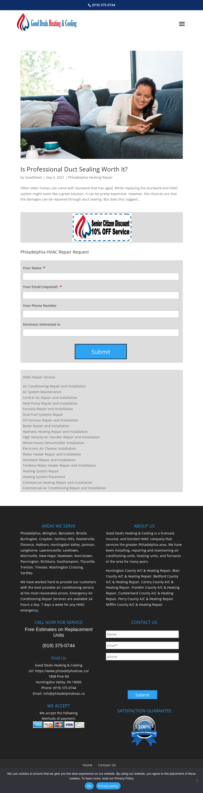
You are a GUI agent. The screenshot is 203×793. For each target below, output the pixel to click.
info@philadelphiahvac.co (64, 693)
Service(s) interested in (41, 324)
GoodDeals (33, 177)
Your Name (34, 268)
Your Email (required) (42, 287)
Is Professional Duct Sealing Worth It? (73, 169)
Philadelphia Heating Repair (90, 177)
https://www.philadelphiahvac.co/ (62, 671)
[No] (197, 780)
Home (87, 765)
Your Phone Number (40, 305)
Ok (89, 786)
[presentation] (142, 673)
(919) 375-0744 (103, 5)
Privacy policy (108, 786)
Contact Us (107, 765)
